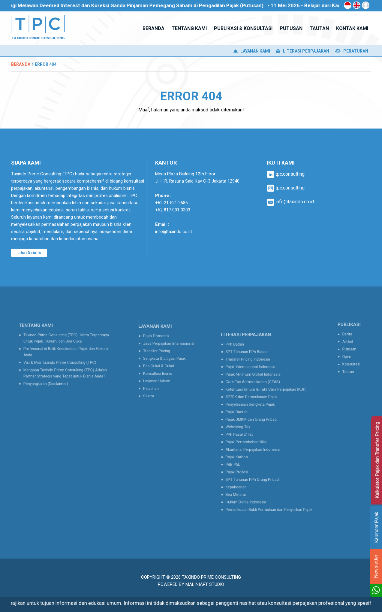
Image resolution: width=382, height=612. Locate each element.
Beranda (20, 64)
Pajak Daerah (244, 414)
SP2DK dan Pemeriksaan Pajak (256, 402)
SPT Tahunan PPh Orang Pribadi (257, 467)
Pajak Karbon (244, 449)
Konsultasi (351, 360)
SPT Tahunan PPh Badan (252, 367)
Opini (347, 355)
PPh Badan (243, 361)
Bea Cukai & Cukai (161, 365)
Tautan (348, 366)
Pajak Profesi (244, 461)
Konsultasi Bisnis (160, 371)
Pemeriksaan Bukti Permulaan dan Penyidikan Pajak (269, 490)
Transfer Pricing (159, 353)
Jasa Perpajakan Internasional (169, 347)
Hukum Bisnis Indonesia (251, 484)
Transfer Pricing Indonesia (253, 373)
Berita (348, 337)
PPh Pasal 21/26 (246, 432)
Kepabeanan (244, 473)
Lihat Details (29, 252)
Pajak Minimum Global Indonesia (257, 384)
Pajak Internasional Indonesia (255, 379)
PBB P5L (241, 455)
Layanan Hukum (159, 376)
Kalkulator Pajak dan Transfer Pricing (377, 460)
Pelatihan (155, 382)
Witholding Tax (245, 426)
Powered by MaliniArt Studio (191, 584)
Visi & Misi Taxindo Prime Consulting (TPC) (61, 360)
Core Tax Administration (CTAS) (257, 390)
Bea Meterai (243, 478)
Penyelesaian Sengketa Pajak (255, 408)
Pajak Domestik (159, 341)
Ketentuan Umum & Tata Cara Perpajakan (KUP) (267, 396)
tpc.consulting (286, 174)
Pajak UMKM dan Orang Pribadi (256, 420)
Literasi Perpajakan (302, 51)
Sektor (153, 388)
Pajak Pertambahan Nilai (252, 437)
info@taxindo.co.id (173, 231)
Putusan (349, 349)
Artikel (348, 343)
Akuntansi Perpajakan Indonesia (257, 443)
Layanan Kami (251, 51)
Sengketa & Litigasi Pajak (165, 359)
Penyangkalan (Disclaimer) (50, 377)
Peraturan (351, 51)
